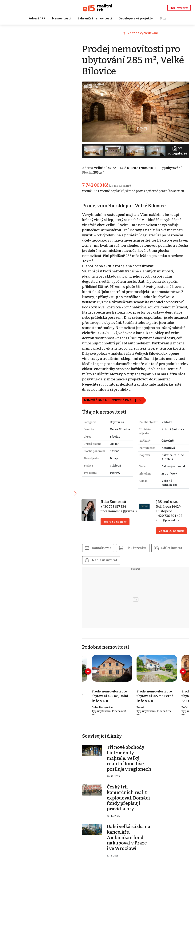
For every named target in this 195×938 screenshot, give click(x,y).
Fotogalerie (177, 150)
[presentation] (90, 671)
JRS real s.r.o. (167, 501)
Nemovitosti (61, 18)
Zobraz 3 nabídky (116, 521)
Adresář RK (37, 18)
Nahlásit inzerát (142, 559)
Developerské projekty (136, 18)
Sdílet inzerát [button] (104, 559)
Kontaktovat (103, 547)
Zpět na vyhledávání (144, 34)
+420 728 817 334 (115, 506)
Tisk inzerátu (138, 547)
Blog (163, 18)
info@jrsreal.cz (168, 519)
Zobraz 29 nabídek (172, 530)
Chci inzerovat (179, 8)
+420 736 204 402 (170, 515)
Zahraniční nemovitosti (95, 18)
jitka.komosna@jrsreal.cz (121, 510)
